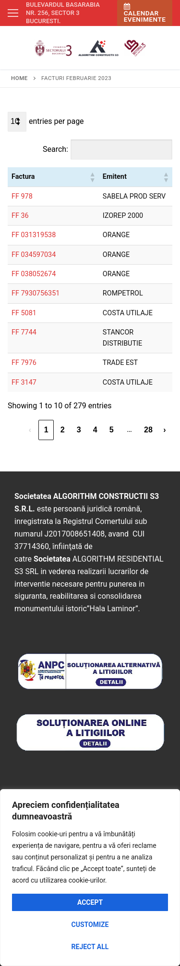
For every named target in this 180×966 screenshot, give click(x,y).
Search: (55, 149)
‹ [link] (30, 430)
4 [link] (95, 430)
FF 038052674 (34, 274)
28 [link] (148, 430)
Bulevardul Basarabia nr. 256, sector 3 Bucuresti (63, 13)
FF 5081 (24, 313)
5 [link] (111, 430)
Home (19, 78)
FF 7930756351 (36, 293)
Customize (90, 924)
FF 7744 (24, 332)
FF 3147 (24, 382)
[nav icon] (13, 13)
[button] (92, 177)
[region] (90, 877)
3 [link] (79, 430)
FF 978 (22, 196)
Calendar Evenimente (145, 13)
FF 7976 (24, 363)
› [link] (164, 430)
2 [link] (62, 430)
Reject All (90, 947)
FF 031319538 (34, 235)
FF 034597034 (34, 255)
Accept (90, 902)
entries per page (56, 121)
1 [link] (46, 430)
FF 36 (20, 216)
